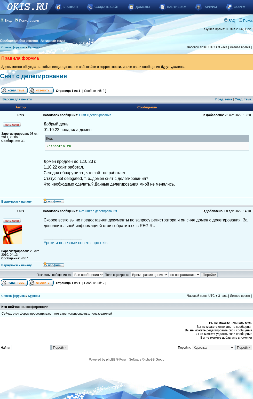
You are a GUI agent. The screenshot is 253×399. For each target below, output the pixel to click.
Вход (6, 20)
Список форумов (13, 47)
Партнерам (176, 7)
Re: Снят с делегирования (98, 211)
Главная (70, 7)
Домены (143, 7)
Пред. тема (223, 99)
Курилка (34, 47)
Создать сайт (106, 7)
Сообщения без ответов (19, 41)
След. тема (243, 99)
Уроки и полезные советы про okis (75, 243)
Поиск (245, 20)
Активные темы (53, 41)
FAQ (229, 20)
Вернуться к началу (16, 201)
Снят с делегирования (33, 76)
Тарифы (210, 7)
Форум (239, 7)
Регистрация (27, 20)
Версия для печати (17, 99)
